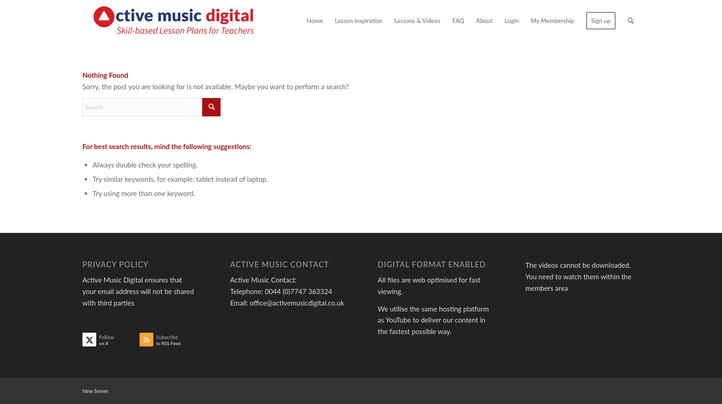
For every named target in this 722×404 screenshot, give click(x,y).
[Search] (631, 20)
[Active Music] (175, 20)
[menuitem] (315, 20)
